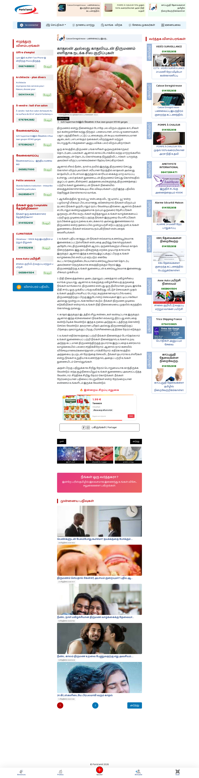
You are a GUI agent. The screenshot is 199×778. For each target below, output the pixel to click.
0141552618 (26, 223)
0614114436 (26, 94)
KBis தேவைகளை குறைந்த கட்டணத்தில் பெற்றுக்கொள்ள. (169, 266)
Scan (178, 773)
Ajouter (99, 773)
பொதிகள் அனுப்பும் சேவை (169, 343)
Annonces (21, 773)
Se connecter (29, 25)
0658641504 (26, 272)
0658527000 (26, 169)
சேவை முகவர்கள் (142, 25)
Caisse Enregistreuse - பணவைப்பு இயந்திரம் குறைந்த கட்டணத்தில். (169, 111)
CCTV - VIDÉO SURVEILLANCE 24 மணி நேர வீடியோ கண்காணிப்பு (169, 72)
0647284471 (169, 172)
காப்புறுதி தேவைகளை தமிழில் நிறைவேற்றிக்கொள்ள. (169, 386)
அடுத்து (136, 441)
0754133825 (169, 324)
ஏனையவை (170, 25)
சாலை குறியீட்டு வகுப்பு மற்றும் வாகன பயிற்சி (169, 307)
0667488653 (26, 66)
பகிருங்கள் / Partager (99, 427)
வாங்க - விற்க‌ (111, 25)
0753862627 (26, 144)
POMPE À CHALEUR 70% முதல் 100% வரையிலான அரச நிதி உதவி (169, 150)
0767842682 (27, 120)
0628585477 (26, 194)
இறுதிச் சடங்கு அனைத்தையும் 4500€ (169, 191)
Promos (60, 773)
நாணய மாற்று (83, 25)
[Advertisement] (33, 345)
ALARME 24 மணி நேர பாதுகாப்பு (169, 226)
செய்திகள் (55, 25)
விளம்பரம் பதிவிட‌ (33, 287)
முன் (62, 441)
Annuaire (138, 773)
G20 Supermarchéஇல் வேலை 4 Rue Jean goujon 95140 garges (92, 120)
